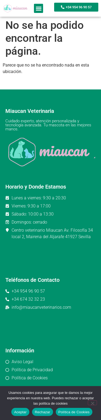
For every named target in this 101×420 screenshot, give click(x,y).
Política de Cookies (74, 412)
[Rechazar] (92, 402)
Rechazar (42, 412)
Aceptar (20, 412)
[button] (38, 8)
